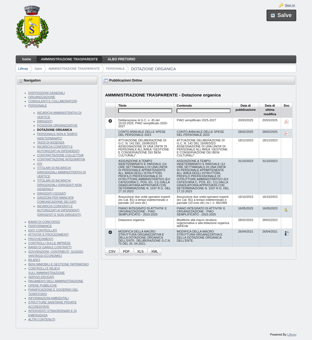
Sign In (290, 5)
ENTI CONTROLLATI (42, 230)
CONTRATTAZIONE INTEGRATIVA (61, 159)
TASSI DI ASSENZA (50, 142)
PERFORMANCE (40, 226)
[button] (112, 252)
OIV (39, 163)
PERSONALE (115, 68)
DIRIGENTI (45, 121)
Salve (38, 68)
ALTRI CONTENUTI (41, 319)
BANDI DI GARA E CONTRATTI (50, 247)
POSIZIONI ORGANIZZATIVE (57, 125)
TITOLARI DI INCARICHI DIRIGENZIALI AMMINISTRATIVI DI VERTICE (61, 172)
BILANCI (34, 259)
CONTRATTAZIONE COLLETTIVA (60, 155)
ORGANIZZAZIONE (41, 97)
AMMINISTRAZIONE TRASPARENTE (74, 68)
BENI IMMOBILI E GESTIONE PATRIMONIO (58, 264)
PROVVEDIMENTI (40, 239)
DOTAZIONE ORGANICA (153, 69)
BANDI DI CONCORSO (44, 221)
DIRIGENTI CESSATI (51, 193)
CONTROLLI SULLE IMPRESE (49, 243)
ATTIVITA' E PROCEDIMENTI (48, 234)
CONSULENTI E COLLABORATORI (52, 101)
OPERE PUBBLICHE (42, 285)
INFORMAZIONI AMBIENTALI (48, 298)
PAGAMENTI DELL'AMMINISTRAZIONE (55, 281)
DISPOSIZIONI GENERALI (46, 93)
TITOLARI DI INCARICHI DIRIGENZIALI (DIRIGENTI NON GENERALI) (59, 185)
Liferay (23, 68)
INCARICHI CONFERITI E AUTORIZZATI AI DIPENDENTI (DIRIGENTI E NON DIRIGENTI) (59, 210)
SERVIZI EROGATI (41, 277)
